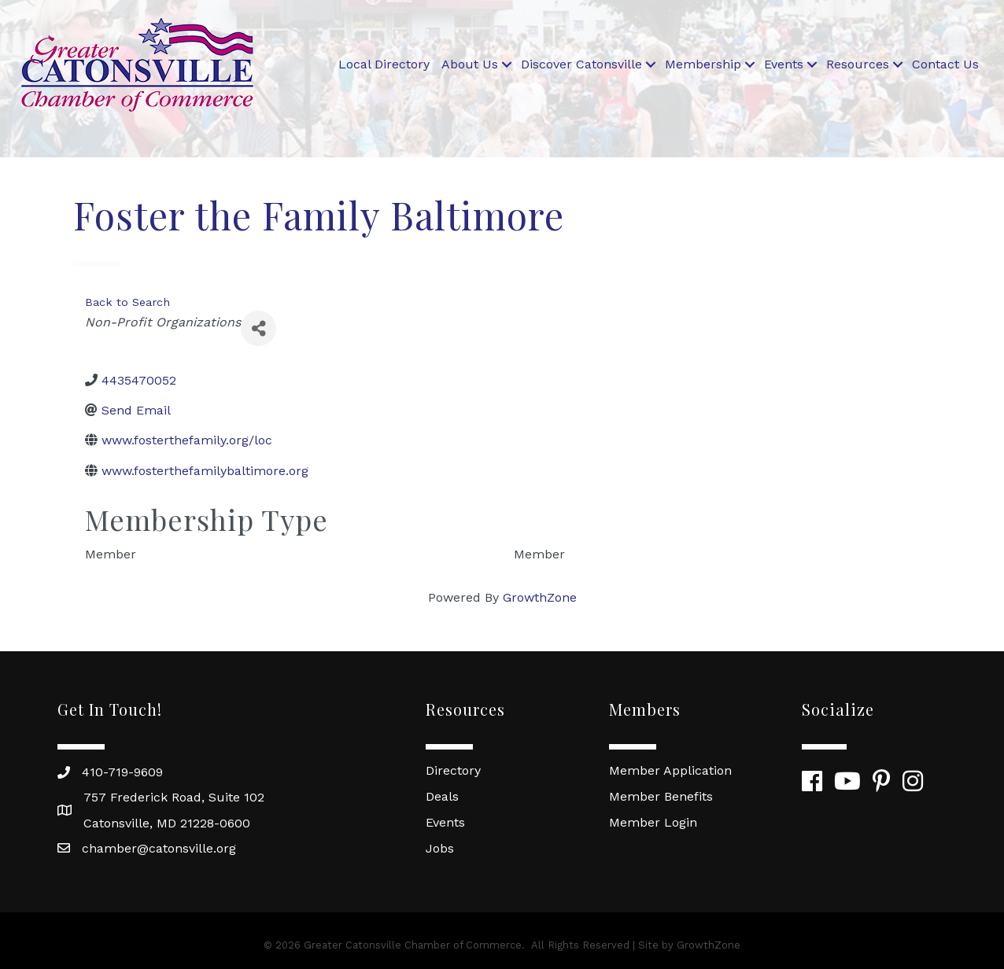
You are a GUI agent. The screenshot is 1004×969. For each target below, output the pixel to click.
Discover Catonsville (581, 64)
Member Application (670, 770)
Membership (703, 64)
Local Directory (384, 64)
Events (783, 64)
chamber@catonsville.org (159, 848)
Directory (453, 770)
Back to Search (127, 302)
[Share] (258, 328)
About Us (469, 64)
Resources (857, 64)
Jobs (440, 848)
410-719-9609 (122, 772)
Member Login (653, 822)
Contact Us (945, 64)
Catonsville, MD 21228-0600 (166, 823)
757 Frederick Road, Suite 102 (173, 797)
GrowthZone (540, 597)
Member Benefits (661, 796)
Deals (442, 796)
